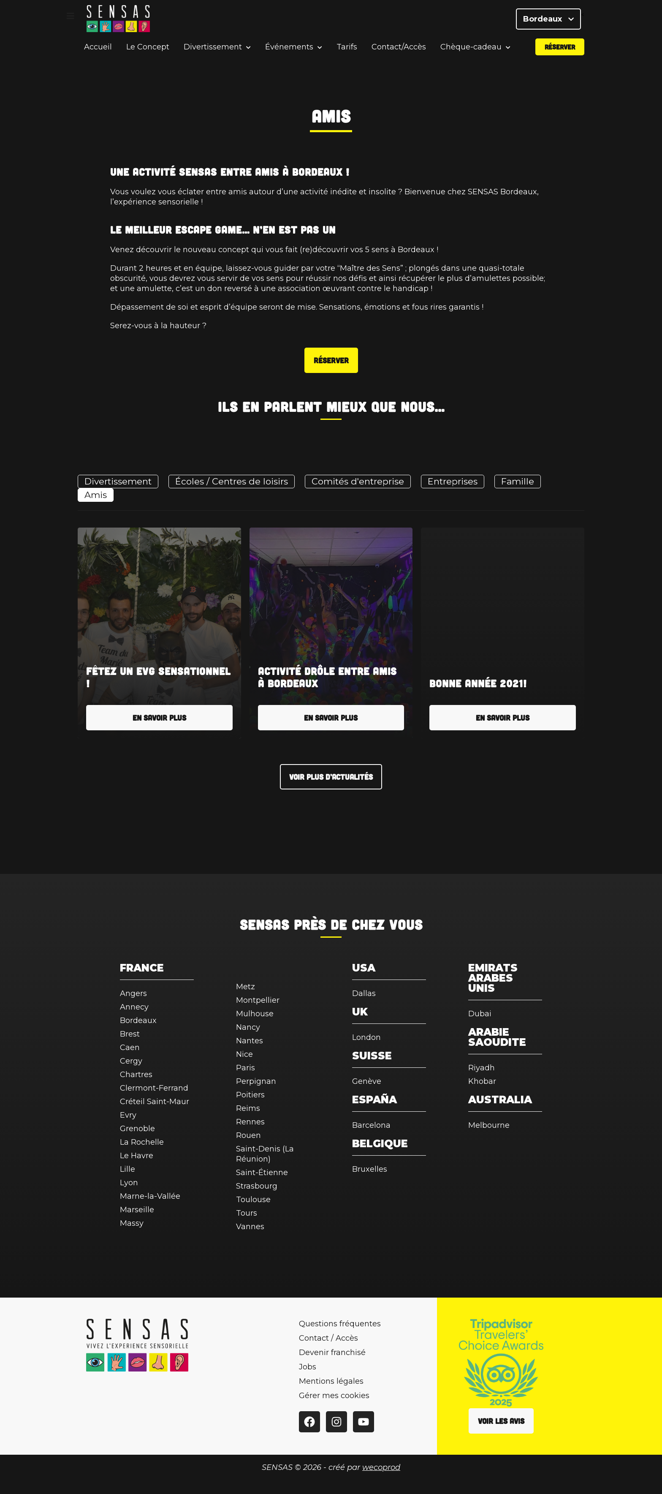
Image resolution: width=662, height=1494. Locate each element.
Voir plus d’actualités (331, 776)
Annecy (134, 1007)
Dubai (479, 1013)
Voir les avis (501, 1421)
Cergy (131, 1061)
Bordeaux (548, 21)
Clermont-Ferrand (154, 1088)
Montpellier (257, 1000)
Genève (366, 1081)
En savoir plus (159, 717)
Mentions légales (331, 1381)
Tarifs (346, 52)
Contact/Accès (399, 52)
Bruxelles (369, 1169)
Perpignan (256, 1081)
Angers (133, 993)
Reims (248, 1108)
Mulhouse (255, 1013)
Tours (246, 1213)
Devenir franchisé (332, 1352)
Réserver (560, 52)
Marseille (137, 1209)
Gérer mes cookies (334, 1395)
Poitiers (250, 1094)
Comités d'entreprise (358, 481)
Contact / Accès (328, 1338)
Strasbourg (256, 1186)
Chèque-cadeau (471, 52)
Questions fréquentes (340, 1323)
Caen (130, 1047)
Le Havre (136, 1155)
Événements (289, 52)
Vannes (250, 1226)
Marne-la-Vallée (150, 1196)
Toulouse (253, 1199)
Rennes (250, 1122)
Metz (245, 986)
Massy (132, 1223)
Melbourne (489, 1125)
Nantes (249, 1040)
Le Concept (147, 52)
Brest (130, 1034)
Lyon (129, 1182)
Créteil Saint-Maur (154, 1101)
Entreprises (453, 481)
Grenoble (137, 1128)
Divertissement (213, 52)
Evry (128, 1115)
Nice (244, 1054)
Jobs (307, 1367)
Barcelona (371, 1125)
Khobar (482, 1081)
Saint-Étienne (262, 1172)
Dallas (364, 993)
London (366, 1037)
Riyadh (481, 1067)
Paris (245, 1067)
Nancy (248, 1027)
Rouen (248, 1135)
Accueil (98, 52)
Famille (517, 481)
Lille (127, 1169)
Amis (95, 495)
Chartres (136, 1074)
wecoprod (381, 1467)
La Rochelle (142, 1142)
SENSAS (264, 924)
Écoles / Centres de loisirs (231, 481)
